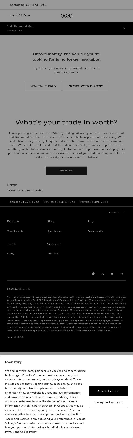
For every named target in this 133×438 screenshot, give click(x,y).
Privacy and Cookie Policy (20, 431)
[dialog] (66, 397)
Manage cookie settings (108, 402)
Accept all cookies (108, 391)
